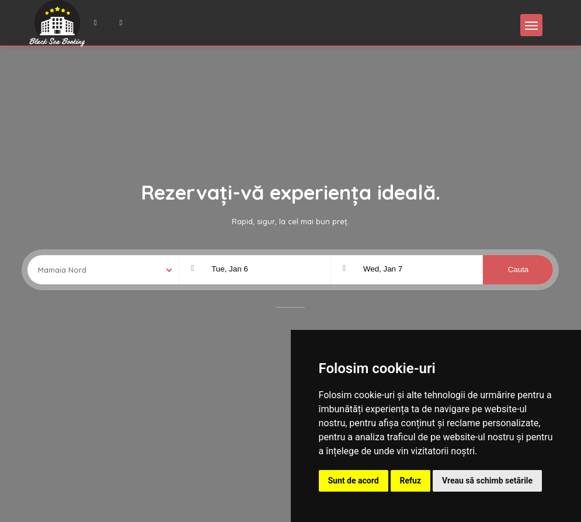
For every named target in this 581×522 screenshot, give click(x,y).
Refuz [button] (411, 480)
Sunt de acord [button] (353, 480)
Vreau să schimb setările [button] (487, 480)
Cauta (518, 269)
